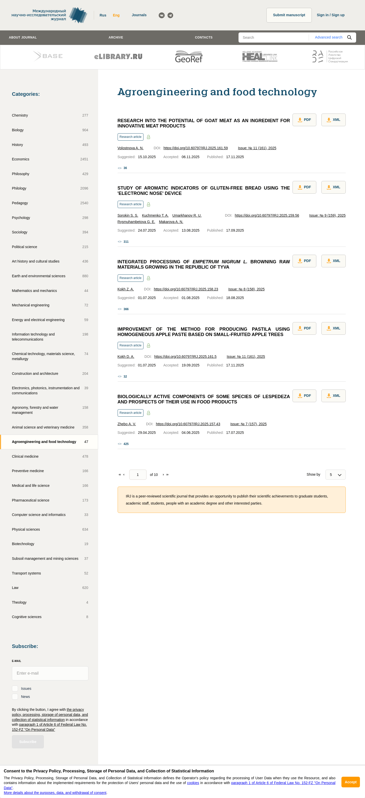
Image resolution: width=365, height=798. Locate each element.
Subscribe (27, 742)
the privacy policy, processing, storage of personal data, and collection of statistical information (50, 714)
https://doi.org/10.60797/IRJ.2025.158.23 (186, 289)
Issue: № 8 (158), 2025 (246, 289)
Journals (139, 15)
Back (124, 474)
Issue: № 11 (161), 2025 (257, 148)
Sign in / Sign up (331, 15)
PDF (304, 120)
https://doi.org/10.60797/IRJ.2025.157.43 (188, 424)
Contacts (204, 37)
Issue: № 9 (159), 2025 (327, 215)
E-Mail (16, 661)
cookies (193, 783)
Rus (103, 15)
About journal (23, 37)
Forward (163, 474)
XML (333, 120)
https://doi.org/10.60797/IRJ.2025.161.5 (185, 357)
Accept (351, 782)
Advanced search (328, 37)
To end (168, 474)
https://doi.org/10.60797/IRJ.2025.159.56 (267, 215)
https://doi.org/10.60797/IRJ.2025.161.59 (195, 148)
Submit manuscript (289, 15)
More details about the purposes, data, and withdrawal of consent (55, 793)
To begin (120, 474)
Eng (116, 15)
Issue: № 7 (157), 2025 (248, 424)
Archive (116, 37)
